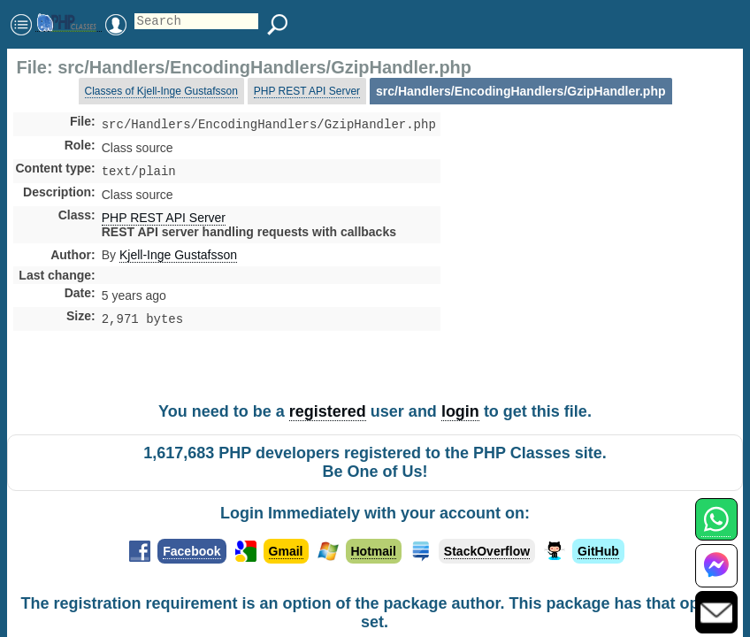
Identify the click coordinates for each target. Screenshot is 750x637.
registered (327, 411)
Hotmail (373, 551)
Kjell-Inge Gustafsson (178, 258)
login (460, 411)
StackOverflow (487, 551)
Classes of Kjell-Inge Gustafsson (161, 91)
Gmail (286, 551)
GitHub (598, 551)
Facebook (191, 551)
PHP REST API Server (307, 91)
